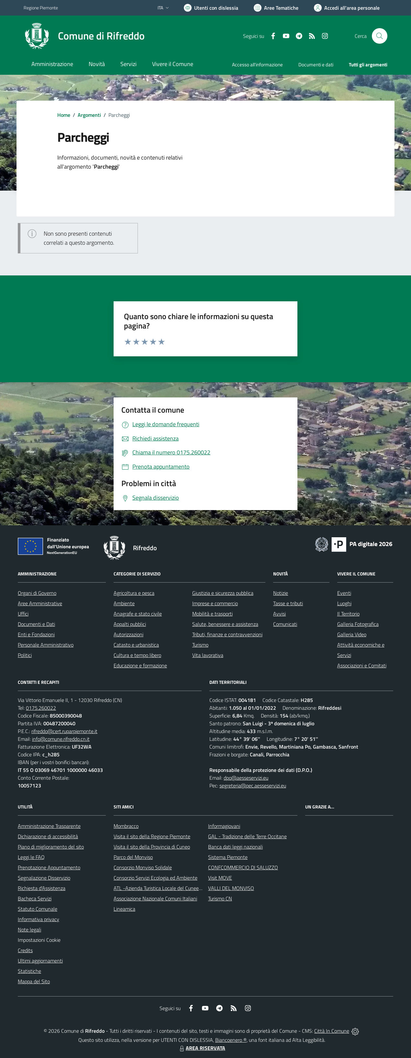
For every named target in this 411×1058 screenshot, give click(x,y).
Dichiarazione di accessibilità (48, 836)
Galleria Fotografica (358, 624)
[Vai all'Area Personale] (346, 8)
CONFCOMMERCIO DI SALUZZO (243, 867)
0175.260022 (41, 708)
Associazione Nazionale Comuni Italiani (155, 898)
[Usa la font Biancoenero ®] (211, 8)
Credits (25, 950)
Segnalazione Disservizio (44, 878)
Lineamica (124, 909)
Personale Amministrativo (45, 645)
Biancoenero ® (231, 1040)
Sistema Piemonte (228, 857)
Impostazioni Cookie (39, 940)
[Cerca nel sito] (379, 36)
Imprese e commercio (215, 603)
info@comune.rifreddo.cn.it (61, 739)
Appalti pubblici (130, 624)
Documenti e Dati (36, 624)
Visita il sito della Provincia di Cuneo (152, 847)
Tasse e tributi (288, 603)
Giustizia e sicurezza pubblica (222, 593)
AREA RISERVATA (201, 1048)
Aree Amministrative (40, 603)
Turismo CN (220, 898)
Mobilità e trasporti (212, 614)
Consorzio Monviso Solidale (143, 867)
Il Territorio (348, 614)
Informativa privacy (38, 919)
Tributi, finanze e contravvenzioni (227, 634)
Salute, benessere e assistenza (225, 624)
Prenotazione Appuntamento (49, 867)
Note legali (29, 929)
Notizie (280, 593)
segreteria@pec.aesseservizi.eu (252, 785)
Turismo (200, 645)
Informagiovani (224, 826)
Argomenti (89, 115)
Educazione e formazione (140, 665)
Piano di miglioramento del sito (51, 847)
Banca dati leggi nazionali (235, 847)
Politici (25, 655)
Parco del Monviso (133, 857)
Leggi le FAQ (31, 857)
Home (63, 115)
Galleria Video (351, 634)
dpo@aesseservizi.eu (246, 778)
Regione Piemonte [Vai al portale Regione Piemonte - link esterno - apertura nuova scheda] (41, 7)
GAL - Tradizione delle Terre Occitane (247, 836)
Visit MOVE (220, 878)
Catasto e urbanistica (136, 645)
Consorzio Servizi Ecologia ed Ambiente (155, 878)
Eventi (344, 593)
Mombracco (126, 826)
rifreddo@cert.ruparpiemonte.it (64, 731)
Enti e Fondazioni (36, 634)
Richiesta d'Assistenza (41, 888)
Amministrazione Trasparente (49, 826)
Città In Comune (331, 1031)
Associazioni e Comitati (361, 665)
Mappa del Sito (34, 981)
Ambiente (124, 603)
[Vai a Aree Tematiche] (276, 8)
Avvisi (279, 614)
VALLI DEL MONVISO (231, 888)
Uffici (23, 614)
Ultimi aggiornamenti (40, 960)
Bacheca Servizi (34, 898)
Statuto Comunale (37, 909)
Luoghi (344, 603)
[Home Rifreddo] (84, 36)
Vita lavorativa (207, 655)
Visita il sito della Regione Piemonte (152, 836)
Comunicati (285, 624)
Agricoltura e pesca (134, 593)
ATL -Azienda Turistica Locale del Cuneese (159, 888)
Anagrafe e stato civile (138, 614)
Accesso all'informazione (257, 64)
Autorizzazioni (128, 634)
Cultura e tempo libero (137, 655)
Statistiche (29, 971)
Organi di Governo (37, 593)
